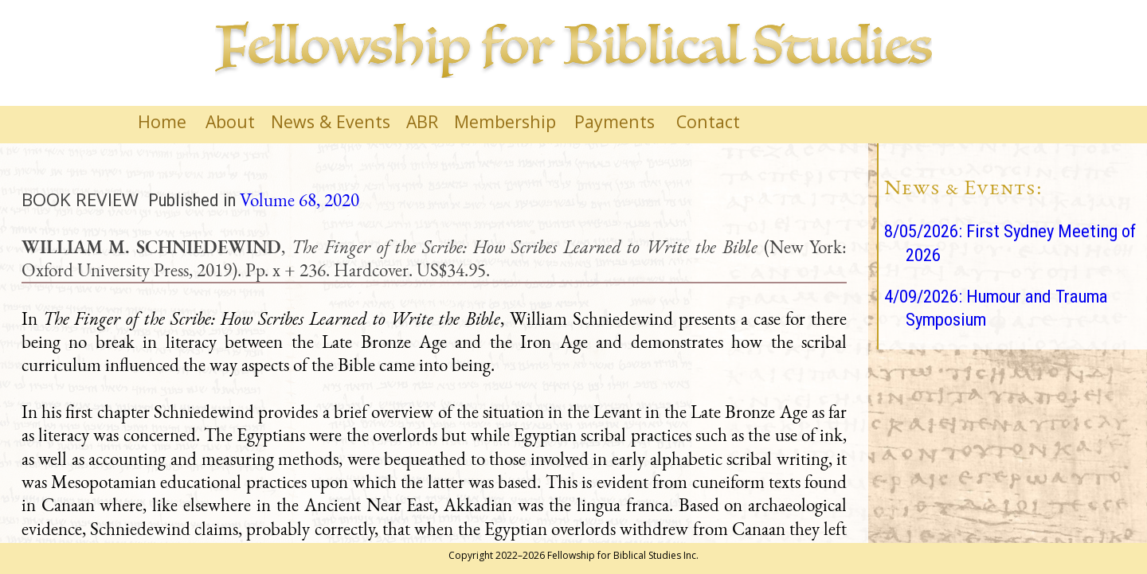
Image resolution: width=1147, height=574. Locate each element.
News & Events (330, 121)
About (230, 121)
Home (162, 121)
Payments (614, 121)
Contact (708, 121)
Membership (505, 121)
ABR (422, 121)
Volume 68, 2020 (299, 200)
